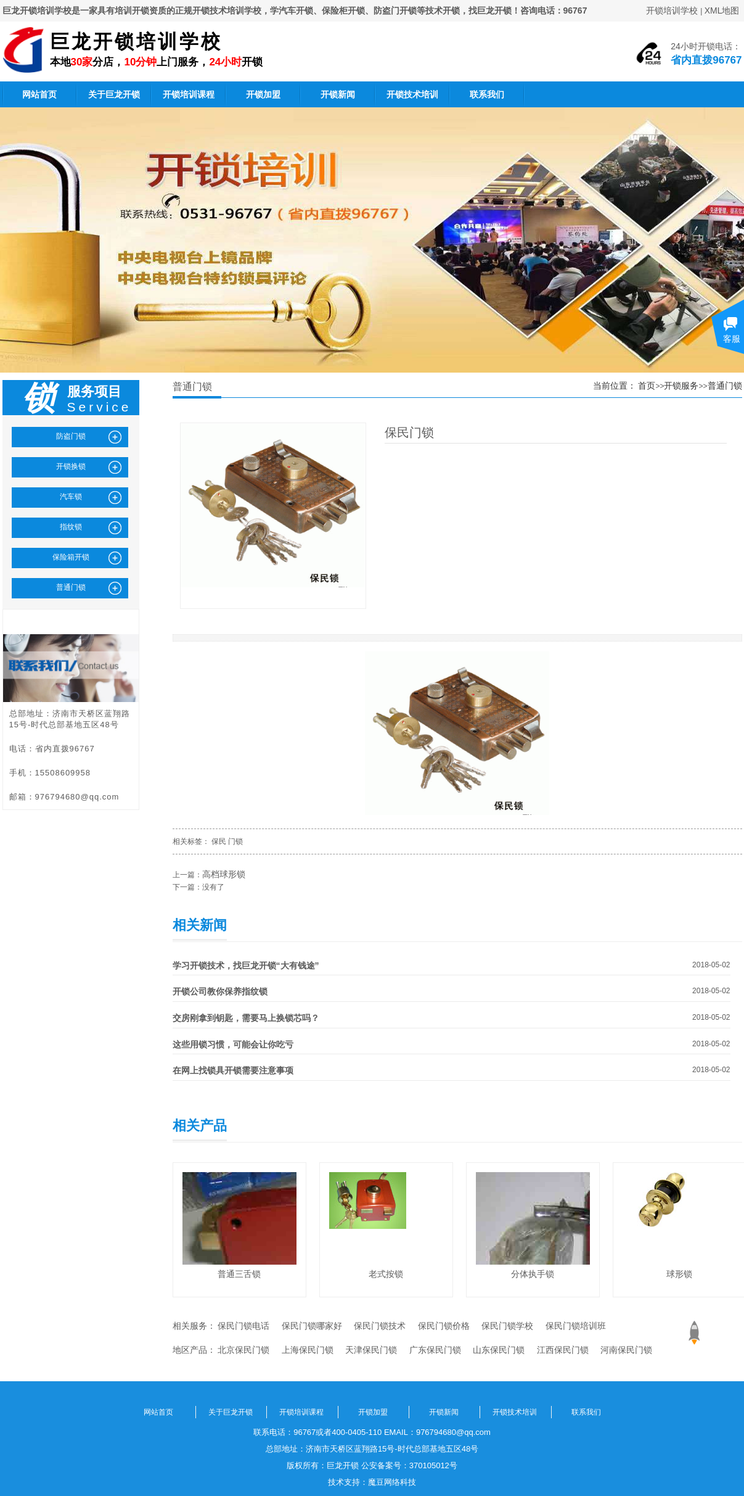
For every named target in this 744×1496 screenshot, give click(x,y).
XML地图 (722, 10)
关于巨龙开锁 (114, 94)
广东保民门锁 (435, 1350)
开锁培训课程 (189, 94)
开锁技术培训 (412, 94)
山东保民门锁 (499, 1350)
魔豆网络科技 (392, 1482)
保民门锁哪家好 (312, 1326)
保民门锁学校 (507, 1326)
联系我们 (487, 94)
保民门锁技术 (380, 1326)
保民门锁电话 (243, 1326)
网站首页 (39, 94)
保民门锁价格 (444, 1326)
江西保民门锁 (563, 1350)
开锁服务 (681, 386)
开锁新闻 (338, 94)
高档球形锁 (223, 874)
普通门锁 (725, 386)
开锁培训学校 (672, 10)
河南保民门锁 (626, 1350)
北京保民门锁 (243, 1350)
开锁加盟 (263, 94)
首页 (646, 386)
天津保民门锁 (371, 1350)
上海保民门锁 (307, 1350)
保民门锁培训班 (576, 1326)
